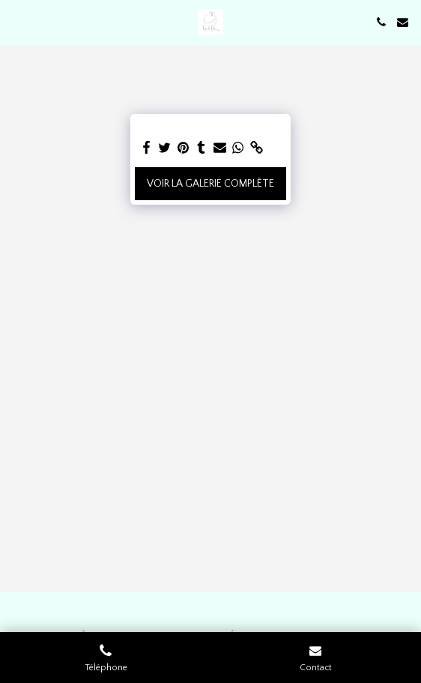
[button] (16, 21)
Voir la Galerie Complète (210, 184)
